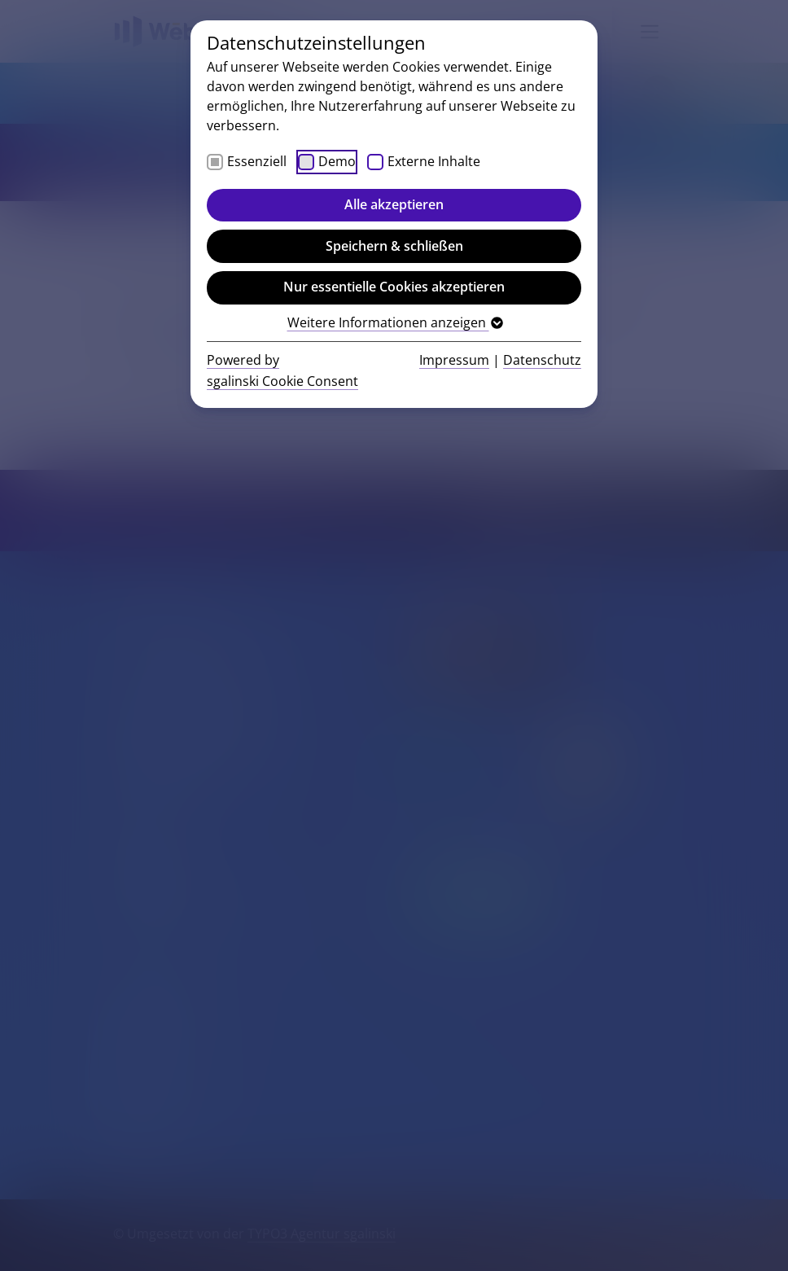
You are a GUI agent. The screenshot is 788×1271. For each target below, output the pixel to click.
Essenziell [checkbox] (257, 161)
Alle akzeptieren (394, 204)
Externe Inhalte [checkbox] (433, 161)
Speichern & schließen (394, 246)
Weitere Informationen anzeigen (394, 322)
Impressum (454, 360)
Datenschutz (542, 360)
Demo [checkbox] (337, 161)
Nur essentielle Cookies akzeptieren (394, 287)
